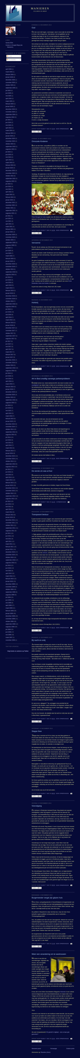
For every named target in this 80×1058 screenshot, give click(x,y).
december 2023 (10, 138)
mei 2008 (8, 634)
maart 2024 (9, 130)
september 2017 (10, 336)
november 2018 (10, 298)
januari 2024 (9, 136)
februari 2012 (10, 514)
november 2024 (10, 112)
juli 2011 (8, 533)
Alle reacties (11, 59)
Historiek (63, 992)
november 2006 (10, 640)
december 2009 (10, 584)
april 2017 (8, 349)
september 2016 (10, 368)
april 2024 (8, 128)
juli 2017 (8, 341)
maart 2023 (9, 162)
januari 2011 (9, 549)
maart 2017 (9, 352)
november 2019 (10, 266)
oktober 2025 (9, 85)
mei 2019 (8, 282)
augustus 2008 (10, 626)
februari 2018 (10, 322)
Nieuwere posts (36, 1048)
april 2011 (8, 541)
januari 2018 (9, 325)
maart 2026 (9, 72)
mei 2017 (8, 346)
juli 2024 (8, 120)
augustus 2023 (10, 149)
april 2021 (8, 224)
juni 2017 (8, 344)
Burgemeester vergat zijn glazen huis (47, 898)
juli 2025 (8, 90)
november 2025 (10, 82)
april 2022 (8, 192)
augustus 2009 (10, 594)
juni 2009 (8, 600)
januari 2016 (9, 389)
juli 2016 (8, 373)
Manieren (40, 8)
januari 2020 (9, 261)
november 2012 (10, 490)
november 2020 (10, 237)
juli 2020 (8, 248)
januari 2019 (9, 293)
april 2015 (8, 413)
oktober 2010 (9, 557)
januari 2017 (9, 357)
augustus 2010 (10, 562)
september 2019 (10, 272)
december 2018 (10, 296)
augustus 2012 (10, 498)
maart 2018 (9, 320)
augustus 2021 (10, 213)
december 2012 (10, 488)
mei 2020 (8, 253)
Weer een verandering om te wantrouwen (49, 954)
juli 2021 (8, 216)
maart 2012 (9, 512)
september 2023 (10, 146)
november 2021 (10, 205)
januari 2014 (9, 453)
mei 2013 (8, 474)
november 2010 (10, 554)
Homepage (53, 1048)
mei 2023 (8, 157)
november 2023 (10, 141)
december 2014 (10, 424)
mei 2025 (8, 96)
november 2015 (10, 394)
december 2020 (10, 234)
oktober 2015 (9, 397)
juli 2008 (8, 629)
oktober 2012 (9, 493)
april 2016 (8, 381)
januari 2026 (9, 77)
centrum (44, 552)
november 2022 (10, 173)
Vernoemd (36, 243)
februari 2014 (10, 450)
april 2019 (8, 285)
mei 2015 (8, 410)
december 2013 (10, 456)
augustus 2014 (10, 434)
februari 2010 (10, 578)
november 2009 (10, 586)
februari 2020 (10, 258)
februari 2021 (10, 229)
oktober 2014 (9, 429)
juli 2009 (8, 597)
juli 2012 (8, 501)
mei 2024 (8, 125)
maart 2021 (9, 226)
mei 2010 (8, 570)
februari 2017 (10, 354)
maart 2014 (9, 448)
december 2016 (10, 360)
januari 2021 (9, 232)
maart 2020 (9, 256)
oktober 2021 (9, 208)
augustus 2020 (10, 245)
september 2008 (10, 624)
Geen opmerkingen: (62, 128)
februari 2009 (10, 610)
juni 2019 (8, 280)
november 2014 (10, 426)
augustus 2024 (10, 117)
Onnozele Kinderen (40, 141)
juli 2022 (8, 184)
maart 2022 (9, 194)
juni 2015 (8, 408)
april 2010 (8, 573)
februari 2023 (10, 165)
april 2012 (8, 509)
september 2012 (10, 496)
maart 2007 (9, 637)
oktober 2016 (9, 365)
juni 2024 (8, 122)
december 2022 (10, 170)
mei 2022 (8, 189)
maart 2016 (9, 384)
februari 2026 (10, 74)
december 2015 (10, 392)
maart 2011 (9, 544)
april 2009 (8, 605)
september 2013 (10, 464)
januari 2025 (9, 106)
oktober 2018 (9, 301)
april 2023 (8, 160)
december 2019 (10, 264)
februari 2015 (10, 418)
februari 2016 (10, 386)
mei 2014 (8, 442)
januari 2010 (9, 581)
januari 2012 (9, 517)
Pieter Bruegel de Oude (39, 217)
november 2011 (10, 522)
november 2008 (10, 618)
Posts (9, 56)
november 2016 (10, 362)
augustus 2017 (10, 338)
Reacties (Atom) (45, 1052)
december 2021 (10, 202)
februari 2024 (10, 133)
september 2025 (10, 88)
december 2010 (10, 552)
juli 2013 (8, 469)
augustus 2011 (10, 530)
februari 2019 (10, 290)
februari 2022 (10, 197)
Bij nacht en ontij (38, 640)
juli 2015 (8, 405)
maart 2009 (9, 608)
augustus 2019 (10, 274)
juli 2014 (8, 437)
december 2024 (10, 109)
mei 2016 (8, 378)
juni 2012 (8, 504)
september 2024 (10, 114)
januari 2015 (9, 421)
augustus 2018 (10, 306)
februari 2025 (10, 104)
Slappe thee (37, 731)
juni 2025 (8, 93)
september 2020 (10, 242)
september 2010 (10, 560)
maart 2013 (9, 480)
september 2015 (10, 400)
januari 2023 (9, 168)
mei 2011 (8, 538)
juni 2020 (8, 250)
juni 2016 (8, 376)
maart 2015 (9, 416)
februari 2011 (10, 546)
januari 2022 (9, 200)
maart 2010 (9, 576)
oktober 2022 (9, 176)
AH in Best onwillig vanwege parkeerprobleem (51, 379)
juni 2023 (8, 154)
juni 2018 (8, 312)
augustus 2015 (10, 402)
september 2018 (10, 304)
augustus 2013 (10, 466)
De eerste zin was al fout (42, 471)
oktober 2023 (9, 144)
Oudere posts (70, 1048)
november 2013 (10, 458)
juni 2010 (8, 568)
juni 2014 (8, 440)
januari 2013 (9, 485)
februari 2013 (10, 482)
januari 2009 (9, 613)
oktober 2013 (9, 461)
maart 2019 (9, 288)
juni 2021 (8, 218)
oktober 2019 (9, 269)
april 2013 (8, 477)
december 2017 (10, 328)
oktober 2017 (9, 333)
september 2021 (10, 210)
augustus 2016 (10, 370)
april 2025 (8, 98)
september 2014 (10, 432)
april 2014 (8, 445)
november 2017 (10, 330)
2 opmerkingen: (61, 502)
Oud (33, 28)
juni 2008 (8, 632)
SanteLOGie (9, 42)
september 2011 (10, 528)
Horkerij (35, 303)
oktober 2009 (9, 589)
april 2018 (8, 317)
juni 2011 (8, 536)
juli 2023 (8, 152)
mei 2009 (8, 602)
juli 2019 (8, 277)
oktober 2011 (9, 525)
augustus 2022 (10, 181)
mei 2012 (8, 506)
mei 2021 (8, 221)
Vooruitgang (37, 806)
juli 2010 (8, 565)
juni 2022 (8, 186)
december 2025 (10, 80)
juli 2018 (8, 309)
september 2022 (10, 178)
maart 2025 (9, 101)
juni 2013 (8, 472)
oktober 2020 (9, 240)
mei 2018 (8, 314)
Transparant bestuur (40, 514)
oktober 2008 (9, 621)
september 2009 (10, 592)
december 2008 (10, 616)
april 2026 (8, 69)
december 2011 (10, 520)
